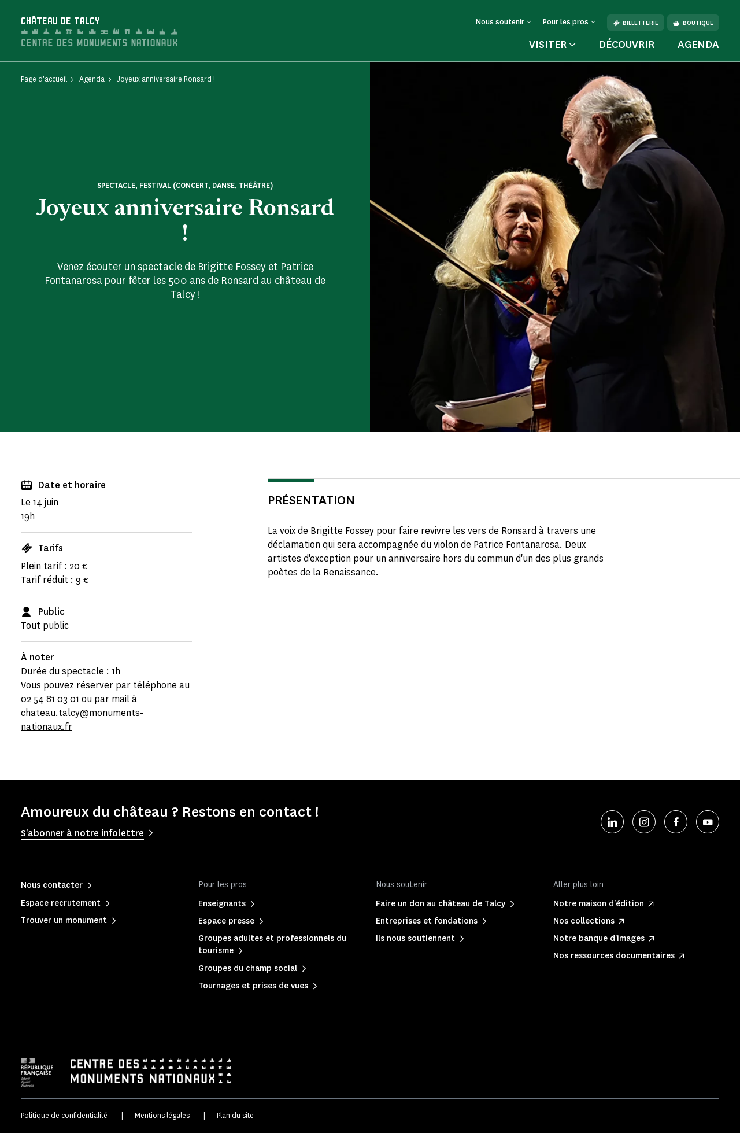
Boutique (693, 23)
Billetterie (635, 23)
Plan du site (235, 1115)
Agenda (698, 44)
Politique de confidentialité (64, 1115)
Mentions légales (162, 1115)
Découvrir (626, 44)
